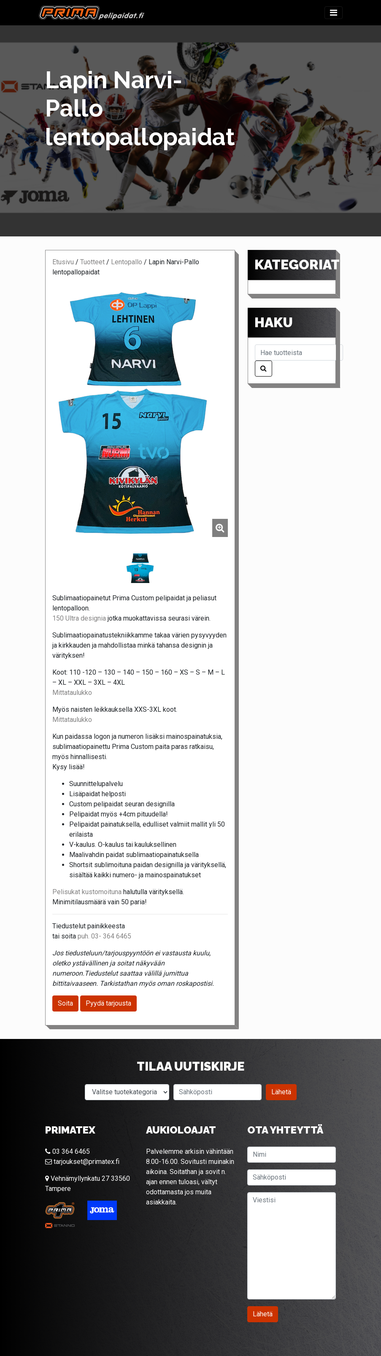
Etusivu (63, 262)
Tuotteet (92, 262)
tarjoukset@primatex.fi (82, 1162)
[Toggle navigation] (333, 12)
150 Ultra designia (79, 618)
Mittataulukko (72, 693)
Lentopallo (126, 262)
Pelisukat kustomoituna (87, 892)
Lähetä (281, 1092)
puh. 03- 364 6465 (104, 936)
